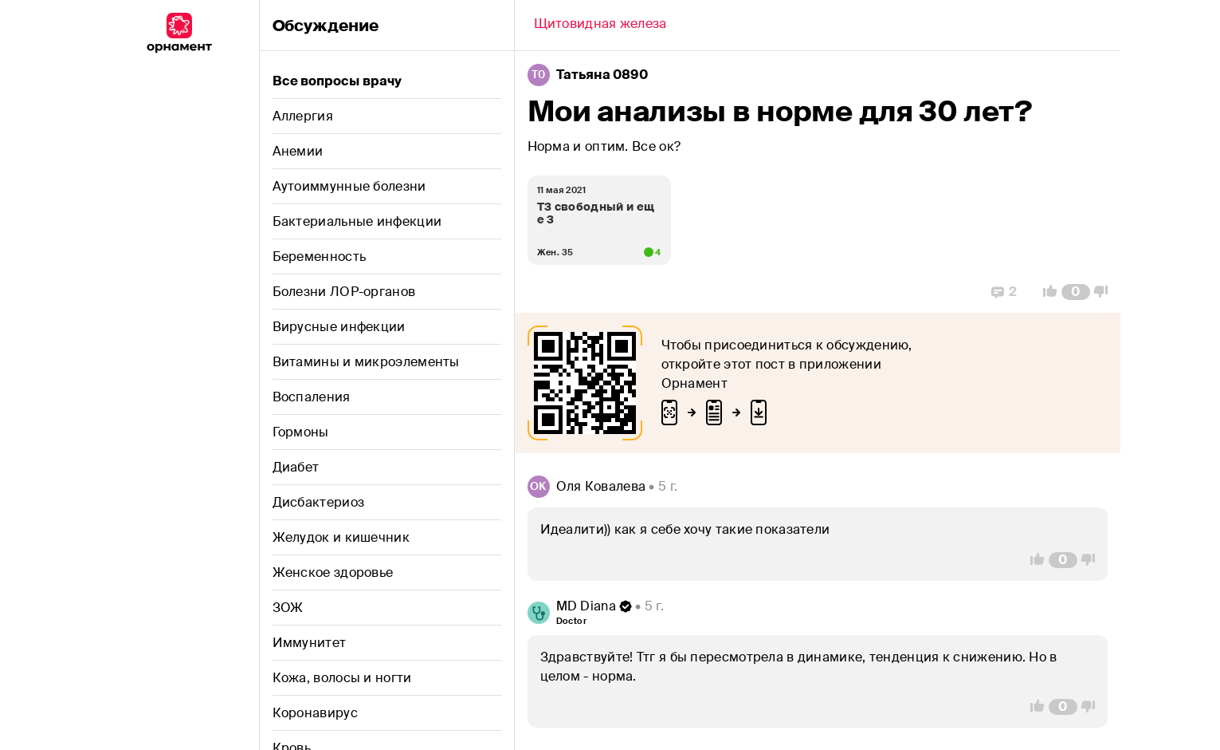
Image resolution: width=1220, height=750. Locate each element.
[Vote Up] (1045, 292)
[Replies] (1004, 292)
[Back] (600, 25)
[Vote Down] (1105, 292)
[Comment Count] (1075, 292)
